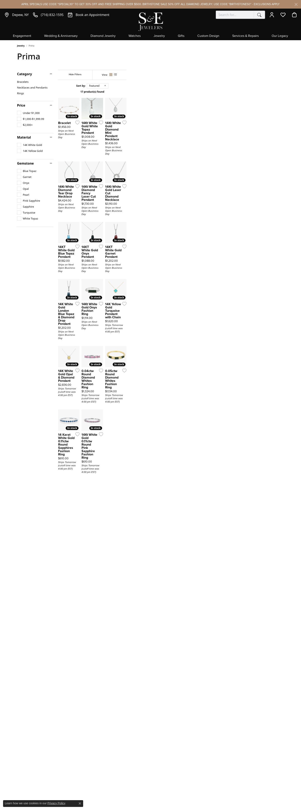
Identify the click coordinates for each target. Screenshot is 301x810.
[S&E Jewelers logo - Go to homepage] (150, 21)
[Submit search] (259, 15)
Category (24, 74)
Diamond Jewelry (103, 36)
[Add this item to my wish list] (128, 175)
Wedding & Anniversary (61, 36)
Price (21, 105)
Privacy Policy (56, 803)
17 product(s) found (171, 91)
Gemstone (25, 163)
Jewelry (159, 36)
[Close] (296, 4)
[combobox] (235, 15)
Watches (135, 36)
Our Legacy (280, 36)
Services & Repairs (245, 36)
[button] (272, 15)
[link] (16, 15)
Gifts (181, 36)
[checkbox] (28, 113)
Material (24, 137)
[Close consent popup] (80, 803)
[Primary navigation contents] (150, 37)
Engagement (22, 36)
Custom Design (208, 36)
